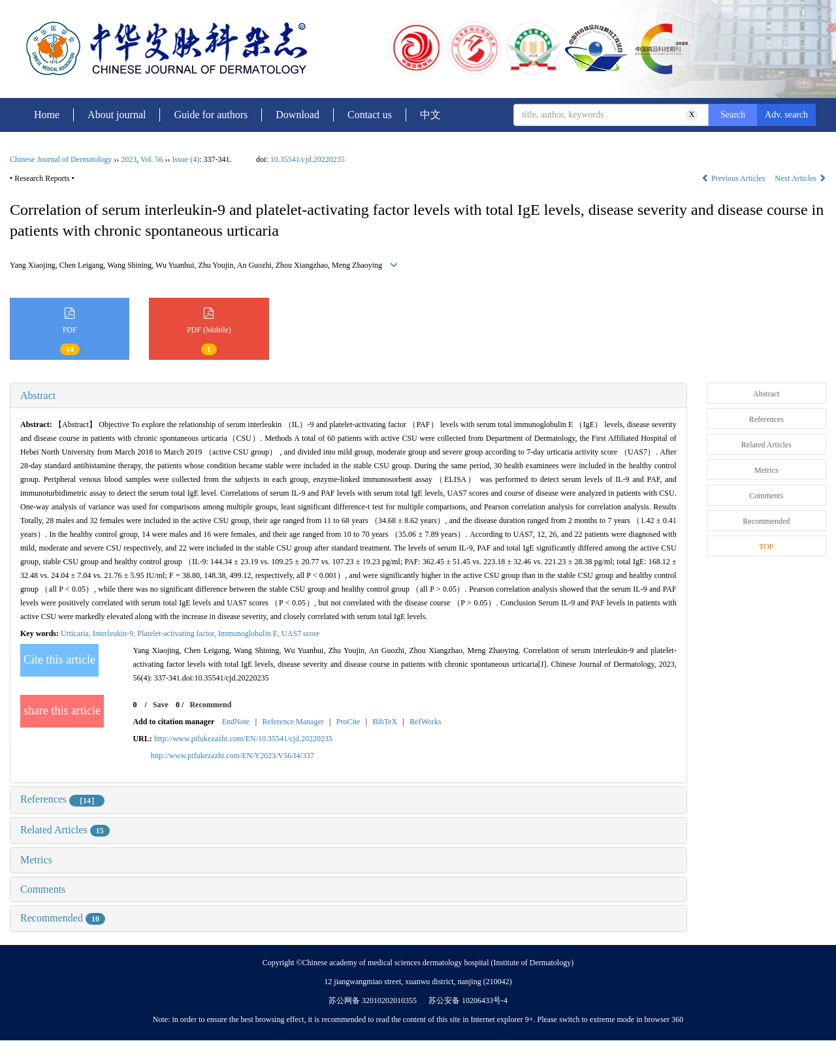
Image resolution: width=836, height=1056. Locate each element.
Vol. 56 (151, 159)
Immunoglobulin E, (249, 633)
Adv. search (786, 115)
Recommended (62, 917)
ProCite (348, 721)
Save (161, 704)
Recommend (210, 704)
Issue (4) (186, 159)
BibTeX (384, 721)
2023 (129, 159)
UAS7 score (300, 633)
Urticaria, (77, 633)
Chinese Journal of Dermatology (61, 159)
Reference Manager (292, 721)
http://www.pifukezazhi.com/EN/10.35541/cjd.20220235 (243, 738)
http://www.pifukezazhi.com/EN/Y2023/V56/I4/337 (232, 755)
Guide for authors (211, 114)
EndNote (236, 721)
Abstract (38, 395)
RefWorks (425, 721)
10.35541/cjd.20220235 (307, 159)
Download (297, 114)
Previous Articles (734, 178)
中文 (430, 114)
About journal (117, 114)
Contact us (369, 114)
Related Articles (65, 829)
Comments (42, 889)
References (62, 799)
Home (46, 114)
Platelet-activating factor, (177, 633)
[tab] (348, 395)
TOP (766, 546)
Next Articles (800, 178)
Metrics (36, 859)
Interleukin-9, (115, 633)
